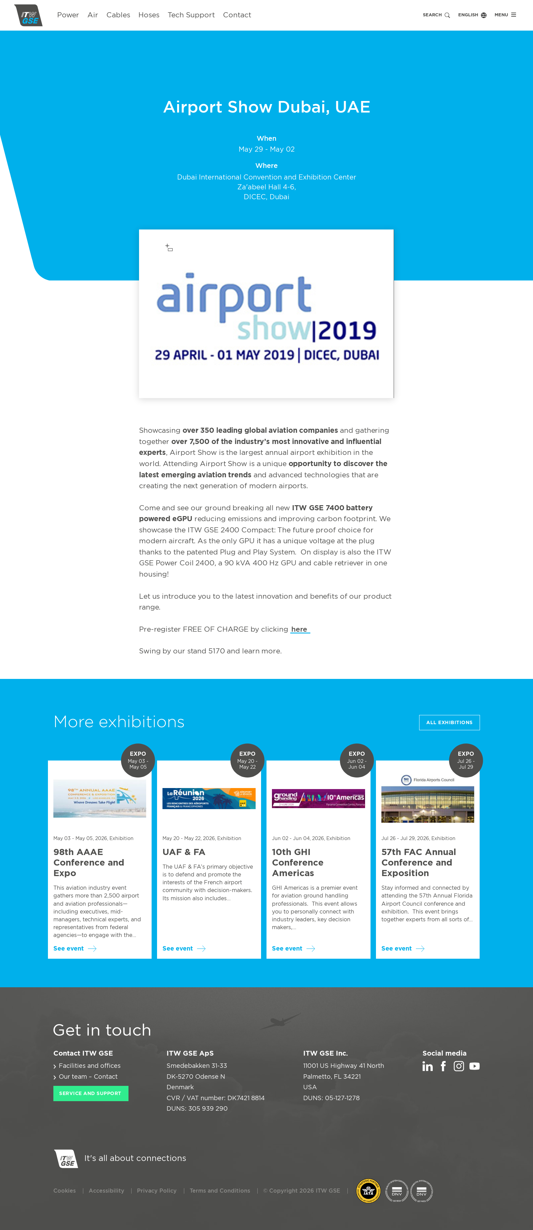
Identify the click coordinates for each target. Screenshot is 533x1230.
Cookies (64, 1191)
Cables (118, 15)
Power (68, 15)
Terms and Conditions (220, 1191)
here (300, 629)
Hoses (148, 15)
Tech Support (191, 15)
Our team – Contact (88, 1077)
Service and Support (90, 1093)
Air (92, 15)
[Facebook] (443, 1069)
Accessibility (106, 1191)
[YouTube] (474, 1069)
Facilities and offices (90, 1066)
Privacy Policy (157, 1191)
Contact (237, 15)
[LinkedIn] (428, 1069)
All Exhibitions (449, 722)
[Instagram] (459, 1069)
